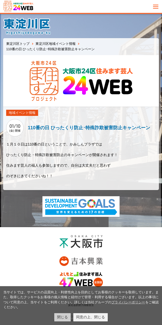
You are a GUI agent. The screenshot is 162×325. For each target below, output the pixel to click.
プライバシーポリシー (128, 302)
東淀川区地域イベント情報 (55, 44)
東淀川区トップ (18, 44)
